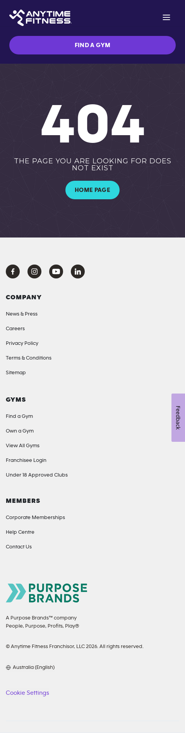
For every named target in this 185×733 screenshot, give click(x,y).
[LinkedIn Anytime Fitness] (78, 271)
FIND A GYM (93, 45)
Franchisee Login (26, 460)
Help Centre (20, 532)
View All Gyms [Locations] (22, 445)
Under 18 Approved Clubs (37, 475)
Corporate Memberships (35, 517)
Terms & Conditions (28, 358)
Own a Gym (20, 431)
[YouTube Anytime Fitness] (56, 271)
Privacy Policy (22, 343)
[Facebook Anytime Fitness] (13, 271)
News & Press (22, 314)
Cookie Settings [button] (27, 693)
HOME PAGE (92, 190)
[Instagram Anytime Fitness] (34, 271)
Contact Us (19, 547)
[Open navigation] (166, 18)
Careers (15, 328)
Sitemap (16, 372)
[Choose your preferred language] (30, 667)
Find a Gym (19, 416)
